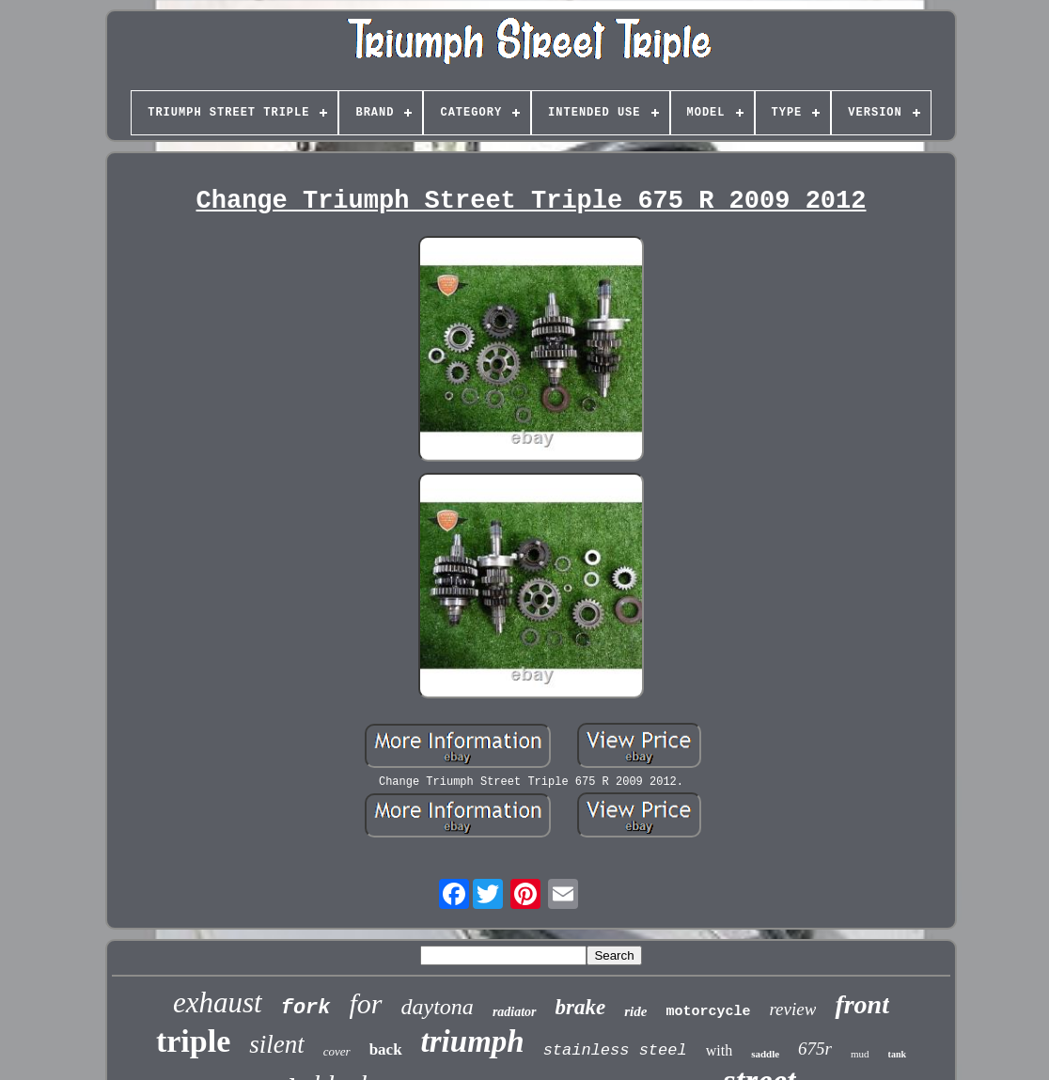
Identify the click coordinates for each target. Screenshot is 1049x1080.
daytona (437, 1006)
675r (815, 1048)
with (719, 1050)
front (862, 1004)
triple (193, 1041)
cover (337, 1051)
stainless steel (615, 1050)
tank (897, 1054)
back (385, 1049)
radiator (515, 1012)
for (366, 1003)
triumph (472, 1041)
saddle (765, 1053)
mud (860, 1053)
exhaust (217, 1002)
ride (635, 1011)
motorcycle (707, 1012)
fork (306, 1008)
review (792, 1009)
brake (581, 1007)
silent (277, 1044)
